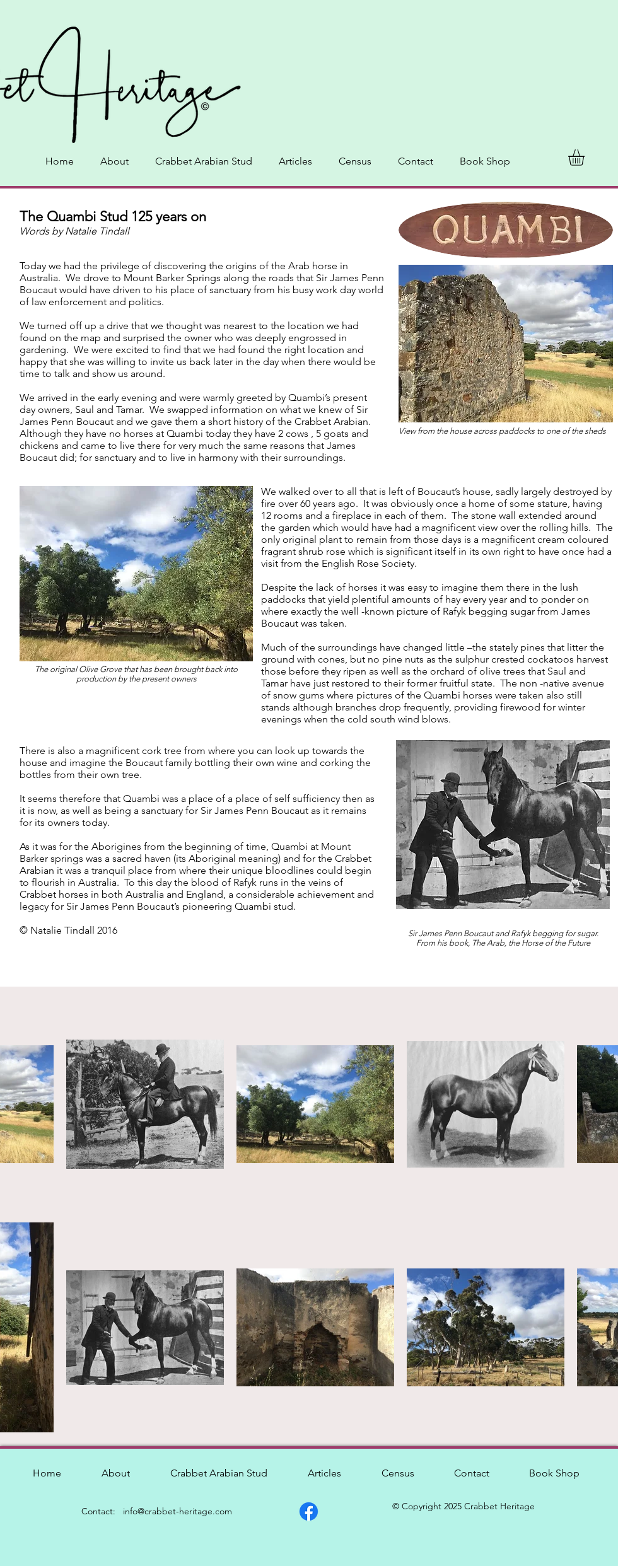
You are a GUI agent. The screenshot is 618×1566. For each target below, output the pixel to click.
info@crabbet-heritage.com (177, 1511)
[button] (585, 157)
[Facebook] (308, 1511)
